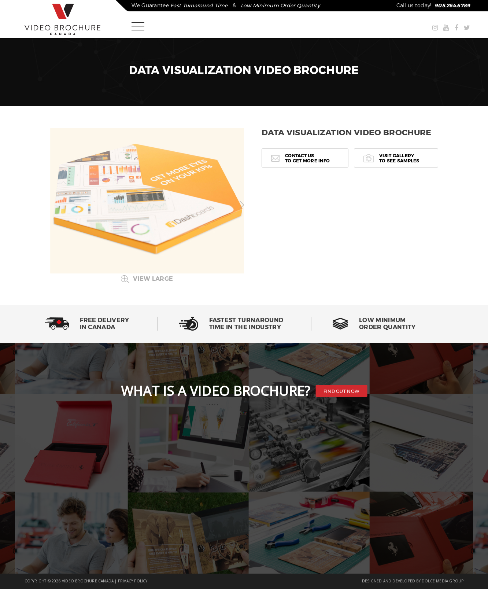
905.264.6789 (452, 5)
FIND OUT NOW (342, 391)
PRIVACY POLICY (133, 581)
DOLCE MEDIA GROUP (442, 581)
